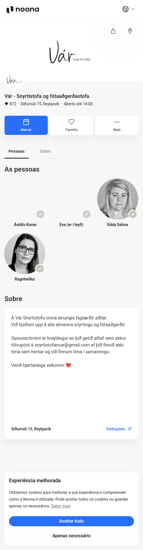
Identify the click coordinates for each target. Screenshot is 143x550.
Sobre (45, 151)
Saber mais (61, 506)
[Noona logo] (22, 9)
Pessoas (17, 151)
